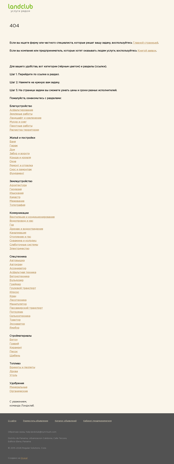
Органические (19, 391)
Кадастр (15, 197)
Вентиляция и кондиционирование (32, 217)
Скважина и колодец (23, 241)
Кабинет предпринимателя (97, 421)
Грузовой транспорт (23, 288)
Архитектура (18, 185)
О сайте (12, 421)
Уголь (13, 375)
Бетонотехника (19, 276)
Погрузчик (16, 312)
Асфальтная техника (23, 272)
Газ (12, 225)
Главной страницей (145, 43)
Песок (14, 352)
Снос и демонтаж (21, 169)
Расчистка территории (24, 130)
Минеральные (18, 387)
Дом (12, 150)
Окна (13, 161)
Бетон (13, 340)
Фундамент (17, 173)
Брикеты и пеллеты (22, 367)
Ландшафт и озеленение (25, 118)
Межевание (17, 201)
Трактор (15, 320)
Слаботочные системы (24, 245)
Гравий (14, 344)
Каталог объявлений (66, 421)
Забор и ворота (19, 154)
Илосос (14, 292)
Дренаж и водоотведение (26, 229)
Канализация (18, 233)
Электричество (19, 249)
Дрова (14, 371)
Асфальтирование (21, 110)
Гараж (14, 146)
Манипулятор (18, 304)
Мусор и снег (18, 122)
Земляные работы (21, 114)
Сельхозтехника (20, 316)
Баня (13, 142)
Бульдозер (16, 280)
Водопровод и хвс (21, 221)
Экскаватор (17, 324)
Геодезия (16, 189)
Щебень (15, 356)
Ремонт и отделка (21, 165)
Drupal (24, 458)
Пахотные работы (21, 126)
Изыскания (16, 193)
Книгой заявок (147, 51)
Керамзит (16, 348)
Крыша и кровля (20, 158)
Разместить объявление (35, 421)
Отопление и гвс (20, 237)
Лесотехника (18, 300)
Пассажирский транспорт (26, 308)
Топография (17, 205)
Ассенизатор (18, 268)
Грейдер (15, 284)
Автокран (16, 264)
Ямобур (14, 328)
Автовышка (17, 260)
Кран (13, 296)
